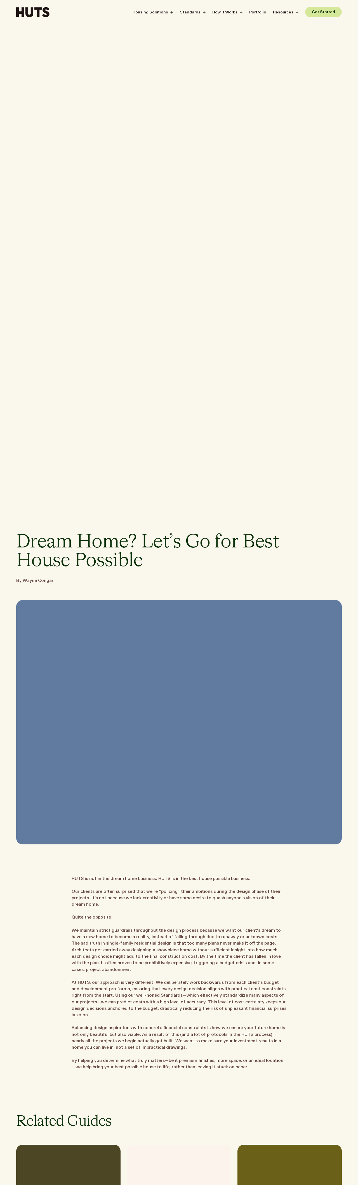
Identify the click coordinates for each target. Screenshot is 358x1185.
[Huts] (33, 11)
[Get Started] (323, 11)
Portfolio (257, 12)
